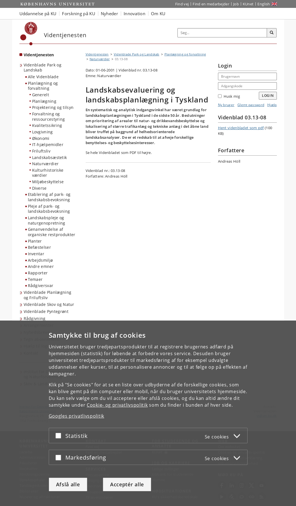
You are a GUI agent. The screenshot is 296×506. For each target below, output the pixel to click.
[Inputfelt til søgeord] (222, 32)
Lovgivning (42, 132)
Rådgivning (35, 318)
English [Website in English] (263, 3)
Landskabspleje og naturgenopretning (46, 220)
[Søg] (272, 33)
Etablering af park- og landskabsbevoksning (49, 197)
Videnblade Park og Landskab (42, 67)
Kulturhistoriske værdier (48, 172)
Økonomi (41, 138)
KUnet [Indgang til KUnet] (248, 3)
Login (268, 95)
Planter (35, 241)
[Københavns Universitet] (28, 33)
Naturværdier (45, 163)
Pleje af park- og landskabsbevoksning (49, 208)
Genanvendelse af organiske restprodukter (51, 232)
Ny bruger (226, 104)
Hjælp (272, 104)
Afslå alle (68, 484)
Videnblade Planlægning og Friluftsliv (48, 295)
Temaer (35, 279)
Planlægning (44, 101)
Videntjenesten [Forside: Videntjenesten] (39, 54)
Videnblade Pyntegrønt (46, 311)
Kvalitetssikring (47, 125)
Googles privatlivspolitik (76, 416)
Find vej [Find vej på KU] (182, 3)
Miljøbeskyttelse (48, 181)
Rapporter (38, 273)
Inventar (36, 253)
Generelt (40, 94)
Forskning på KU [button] (78, 13)
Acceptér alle (127, 484)
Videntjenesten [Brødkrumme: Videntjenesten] (97, 54)
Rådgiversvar (41, 285)
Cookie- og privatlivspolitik (117, 405)
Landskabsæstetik (49, 157)
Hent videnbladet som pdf (241, 127)
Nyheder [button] (109, 13)
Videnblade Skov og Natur (49, 304)
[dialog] (148, 413)
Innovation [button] (134, 13)
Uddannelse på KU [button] (38, 13)
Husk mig (229, 96)
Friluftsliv (41, 151)
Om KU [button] (158, 13)
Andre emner (41, 266)
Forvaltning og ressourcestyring (48, 116)
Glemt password (250, 104)
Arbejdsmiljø (40, 260)
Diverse (39, 188)
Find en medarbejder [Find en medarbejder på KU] (211, 3)
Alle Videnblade (43, 76)
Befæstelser (39, 247)
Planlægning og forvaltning (43, 85)
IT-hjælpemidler (48, 144)
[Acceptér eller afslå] (59, 435)
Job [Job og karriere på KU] (236, 3)
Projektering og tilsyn (53, 107)
